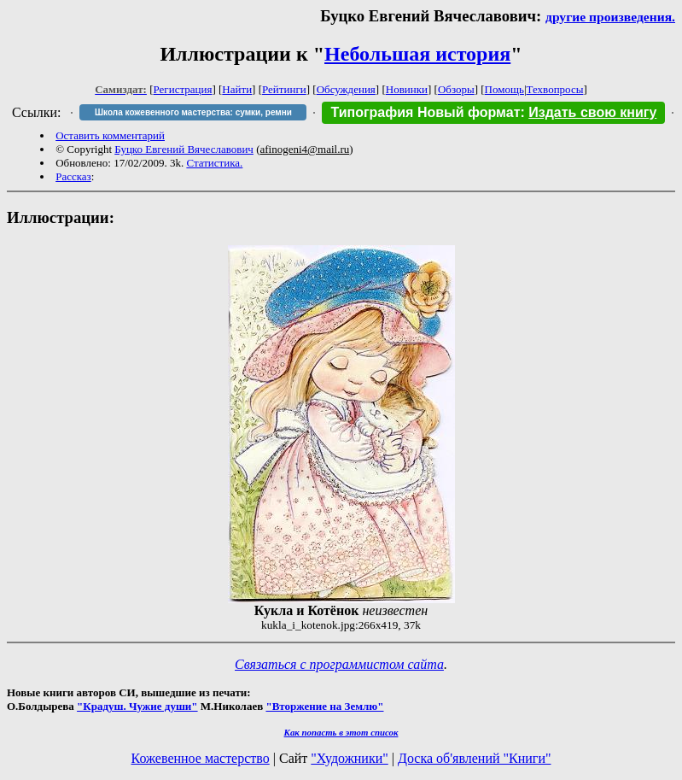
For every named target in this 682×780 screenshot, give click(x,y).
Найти (237, 89)
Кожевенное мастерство (200, 758)
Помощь (504, 89)
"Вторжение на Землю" (324, 706)
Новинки (407, 89)
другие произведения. (610, 16)
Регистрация (183, 89)
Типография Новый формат (425, 112)
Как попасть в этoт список (341, 732)
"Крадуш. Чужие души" (137, 706)
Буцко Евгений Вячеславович (184, 149)
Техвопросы (555, 89)
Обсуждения (346, 89)
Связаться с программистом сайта (339, 664)
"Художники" (349, 758)
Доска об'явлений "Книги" (474, 758)
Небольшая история (417, 54)
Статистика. (214, 162)
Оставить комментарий (110, 135)
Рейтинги (284, 89)
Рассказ (73, 176)
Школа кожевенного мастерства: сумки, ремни (193, 112)
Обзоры (456, 89)
